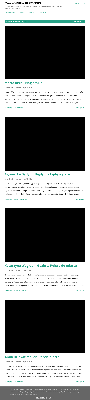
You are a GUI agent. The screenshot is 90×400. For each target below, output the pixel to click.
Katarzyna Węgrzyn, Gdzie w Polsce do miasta (41, 265)
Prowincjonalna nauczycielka (23, 3)
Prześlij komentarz (20, 199)
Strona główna (9, 13)
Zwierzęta (42, 13)
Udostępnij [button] (8, 108)
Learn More (41, 398)
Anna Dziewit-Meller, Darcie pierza (32, 357)
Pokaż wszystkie (78, 22)
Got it (51, 398)
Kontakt (30, 13)
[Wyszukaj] (76, 3)
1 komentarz (18, 108)
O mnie (21, 13)
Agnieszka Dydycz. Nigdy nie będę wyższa (37, 174)
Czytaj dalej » (80, 108)
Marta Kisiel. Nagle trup (23, 83)
